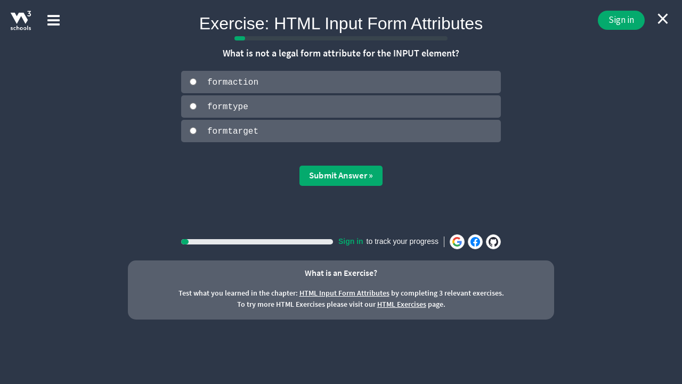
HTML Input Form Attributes (344, 292)
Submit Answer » (341, 175)
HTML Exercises (401, 303)
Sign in (621, 20)
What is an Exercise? (341, 271)
